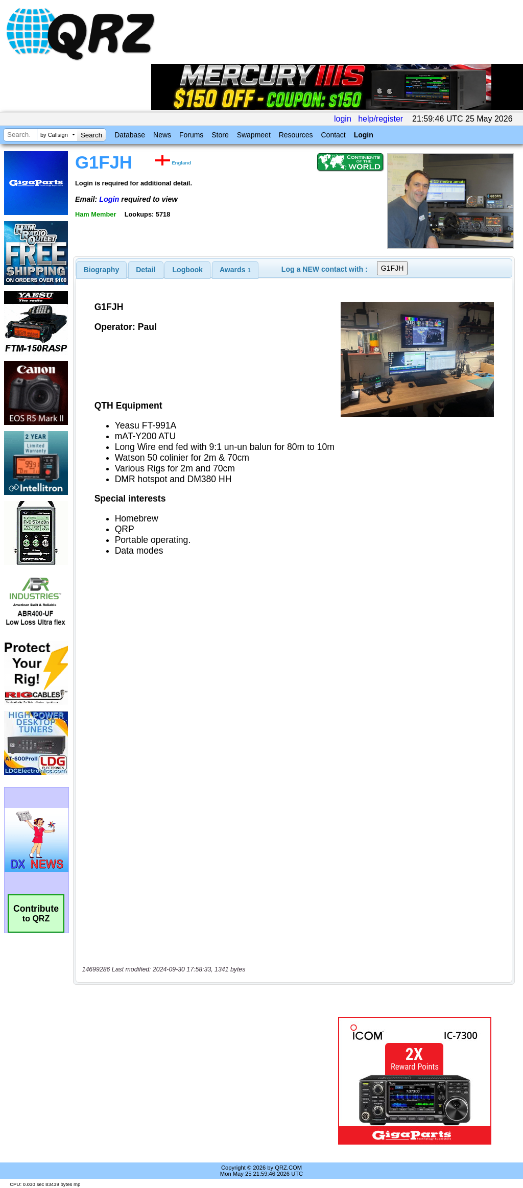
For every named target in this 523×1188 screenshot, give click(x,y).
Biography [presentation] (102, 270)
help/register (380, 118)
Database (129, 135)
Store (219, 135)
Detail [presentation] (145, 270)
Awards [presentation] (235, 270)
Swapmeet (254, 135)
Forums (191, 135)
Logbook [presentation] (188, 270)
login (342, 118)
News (162, 135)
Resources (296, 135)
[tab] (101, 269)
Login (363, 135)
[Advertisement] (202, 1080)
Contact (333, 135)
